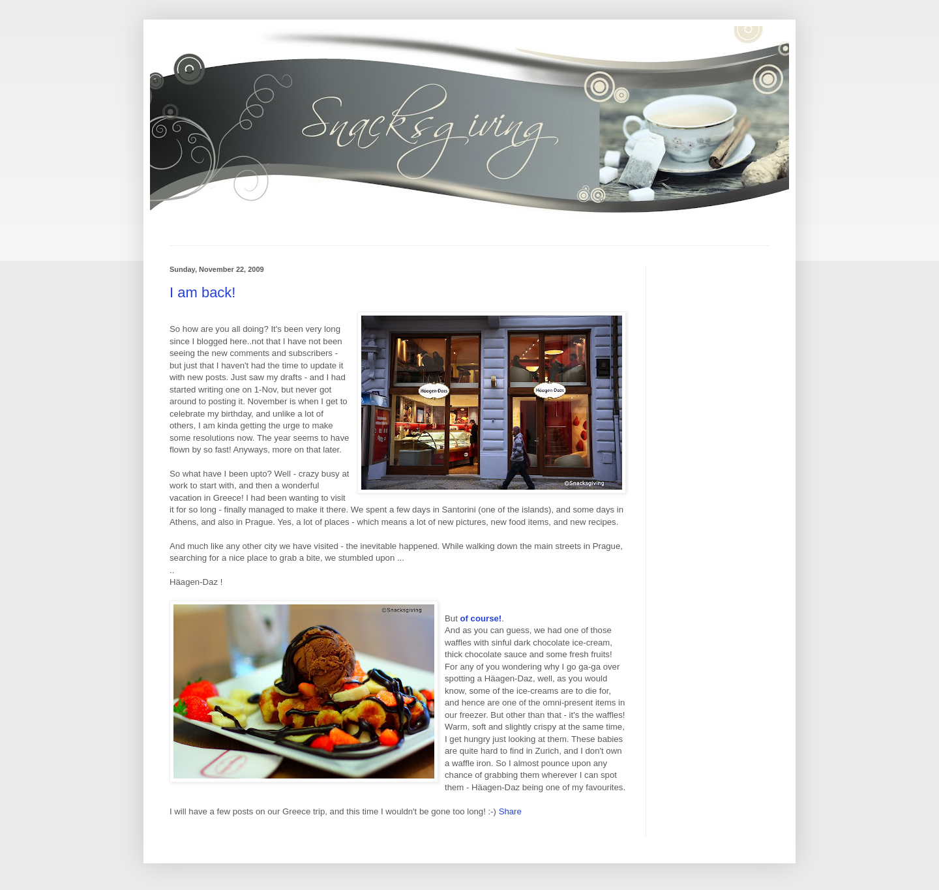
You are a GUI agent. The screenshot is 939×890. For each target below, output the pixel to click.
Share (510, 811)
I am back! (202, 292)
